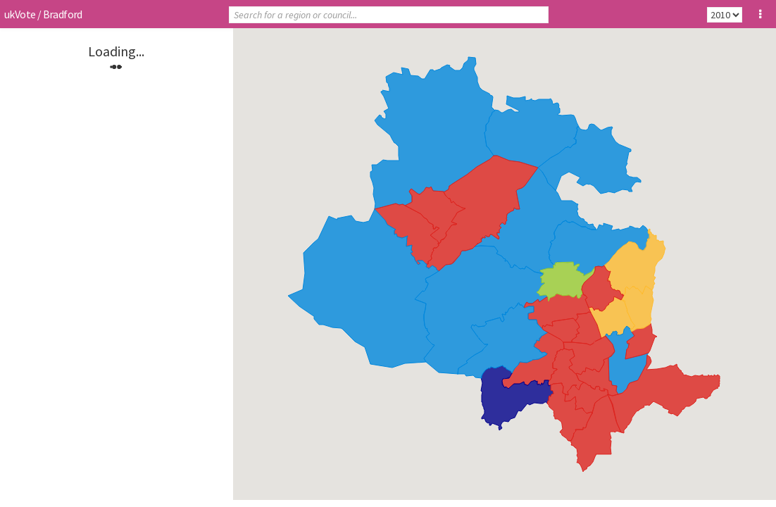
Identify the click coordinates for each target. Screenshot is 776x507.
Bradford (62, 14)
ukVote (19, 14)
